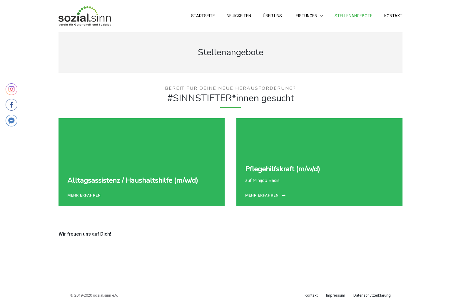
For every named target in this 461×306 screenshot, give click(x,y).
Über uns (272, 15)
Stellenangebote (354, 15)
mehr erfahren (84, 195)
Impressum (335, 295)
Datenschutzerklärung (372, 295)
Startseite (203, 15)
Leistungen (305, 15)
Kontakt (393, 15)
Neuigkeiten (239, 15)
